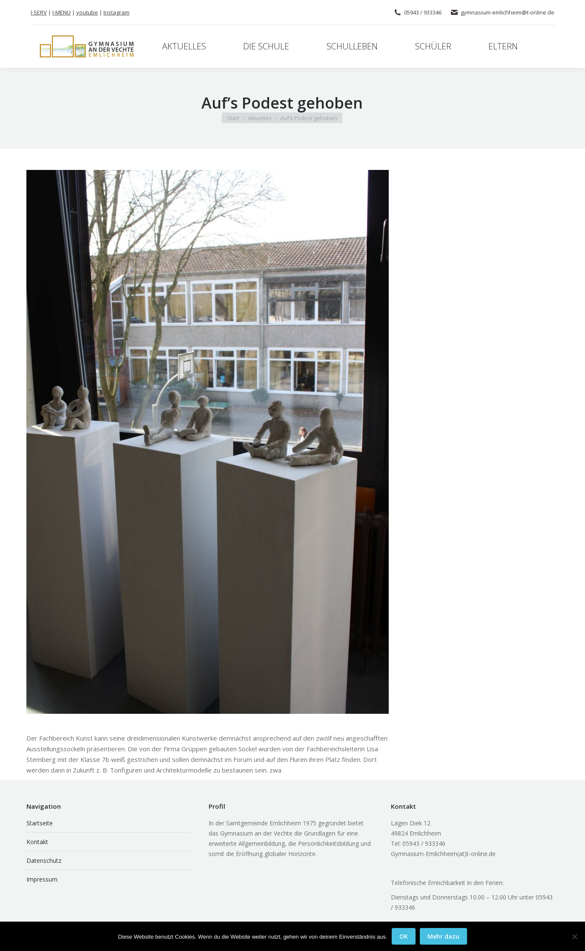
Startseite (39, 823)
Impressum (41, 879)
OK (403, 936)
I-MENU (61, 12)
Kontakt (37, 842)
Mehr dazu (443, 936)
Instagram (116, 12)
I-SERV (39, 12)
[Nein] (574, 936)
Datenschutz (43, 860)
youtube (87, 12)
